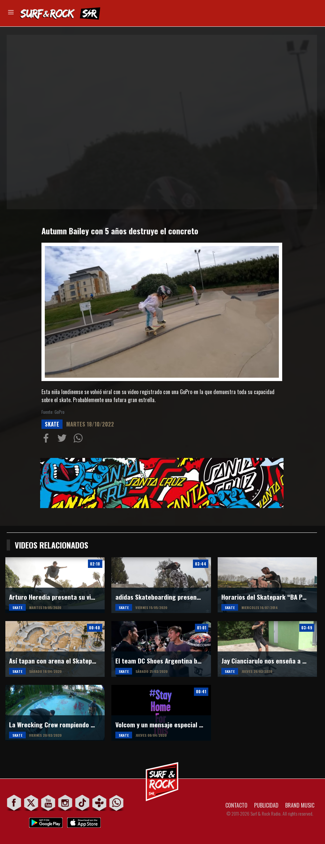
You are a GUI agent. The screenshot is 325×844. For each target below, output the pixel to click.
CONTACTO (236, 805)
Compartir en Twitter (64, 440)
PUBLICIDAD (266, 805)
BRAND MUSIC (299, 805)
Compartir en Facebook (47, 440)
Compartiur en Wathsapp (80, 440)
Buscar (311, 13)
